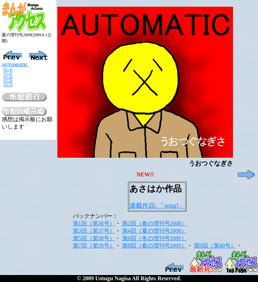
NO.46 (8, 69)
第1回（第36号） (94, 223)
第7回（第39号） (94, 246)
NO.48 (8, 77)
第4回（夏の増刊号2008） (154, 231)
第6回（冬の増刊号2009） (154, 238)
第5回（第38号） (94, 238)
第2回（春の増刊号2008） (154, 223)
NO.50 (8, 85)
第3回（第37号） (94, 231)
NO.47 (8, 73)
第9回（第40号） (215, 246)
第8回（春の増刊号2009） (154, 246)
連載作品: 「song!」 (157, 205)
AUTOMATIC (15, 64)
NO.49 (8, 81)
